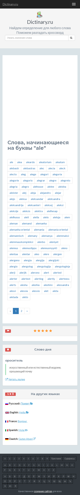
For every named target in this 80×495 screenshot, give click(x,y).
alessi (13, 290)
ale (11, 162)
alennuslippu (29, 248)
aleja (33, 192)
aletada (14, 297)
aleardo (30, 162)
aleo (36, 254)
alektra (38, 211)
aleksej (49, 205)
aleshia (35, 284)
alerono (35, 272)
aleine (50, 186)
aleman (14, 223)
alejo (12, 198)
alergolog (27, 266)
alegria (13, 186)
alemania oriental (58, 229)
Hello (24, 412)
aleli (26, 217)
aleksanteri (34, 205)
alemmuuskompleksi (21, 241)
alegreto (65, 180)
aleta (55, 290)
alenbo (41, 241)
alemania (39, 229)
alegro (25, 186)
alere (46, 254)
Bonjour (22, 421)
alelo (46, 217)
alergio (14, 266)
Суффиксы (69, 458)
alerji (12, 272)
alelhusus (15, 217)
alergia (28, 260)
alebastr (14, 168)
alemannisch (17, 235)
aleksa (23, 198)
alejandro (45, 192)
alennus (14, 248)
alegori (44, 174)
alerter (13, 278)
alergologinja (62, 266)
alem (67, 217)
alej (24, 192)
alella (36, 217)
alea (19, 162)
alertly (51, 278)
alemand (27, 223)
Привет (27, 403)
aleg (23, 174)
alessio (36, 290)
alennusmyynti (49, 248)
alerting (38, 278)
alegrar (41, 180)
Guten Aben (27, 438)
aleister (14, 192)
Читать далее (15, 379)
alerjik (23, 272)
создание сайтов (43, 491)
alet (46, 290)
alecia (51, 168)
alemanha (41, 223)
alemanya (47, 235)
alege (33, 174)
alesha (23, 284)
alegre (52, 180)
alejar (58, 192)
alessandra (63, 284)
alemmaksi (63, 235)
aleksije (14, 211)
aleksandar (37, 198)
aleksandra (54, 198)
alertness (64, 278)
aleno (64, 248)
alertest (25, 278)
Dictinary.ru (10, 4)
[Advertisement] (40, 100)
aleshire (48, 284)
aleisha (62, 186)
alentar (26, 254)
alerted (57, 272)
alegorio (28, 180)
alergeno (15, 260)
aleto (25, 297)
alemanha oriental (20, 229)
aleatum (60, 162)
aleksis (26, 211)
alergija (40, 260)
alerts (13, 284)
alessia (24, 290)
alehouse (38, 186)
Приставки (56, 458)
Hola (23, 430)
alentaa (14, 254)
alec (41, 168)
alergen (57, 254)
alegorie (14, 180)
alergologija (44, 266)
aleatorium (45, 162)
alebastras (29, 168)
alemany (32, 235)
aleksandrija (16, 205)
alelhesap (52, 211)
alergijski (54, 260)
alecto (13, 174)
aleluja (56, 217)
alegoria (57, 174)
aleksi (60, 205)
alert (46, 272)
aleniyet (53, 241)
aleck (62, 168)
